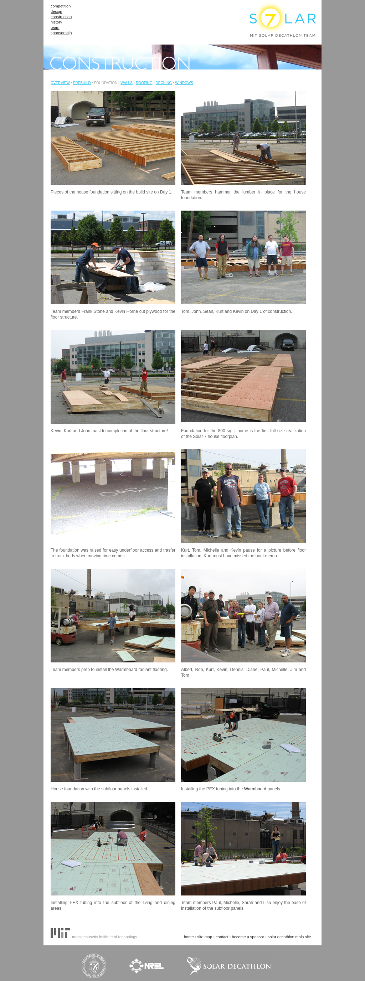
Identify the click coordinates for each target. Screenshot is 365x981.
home (189, 937)
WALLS (126, 83)
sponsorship (61, 33)
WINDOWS (184, 83)
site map (204, 937)
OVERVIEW (60, 83)
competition (61, 6)
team (55, 27)
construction (61, 17)
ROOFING (144, 83)
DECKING (164, 83)
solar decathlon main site (289, 937)
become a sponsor (248, 937)
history (56, 22)
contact (222, 937)
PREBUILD (82, 83)
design (56, 11)
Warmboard (255, 788)
